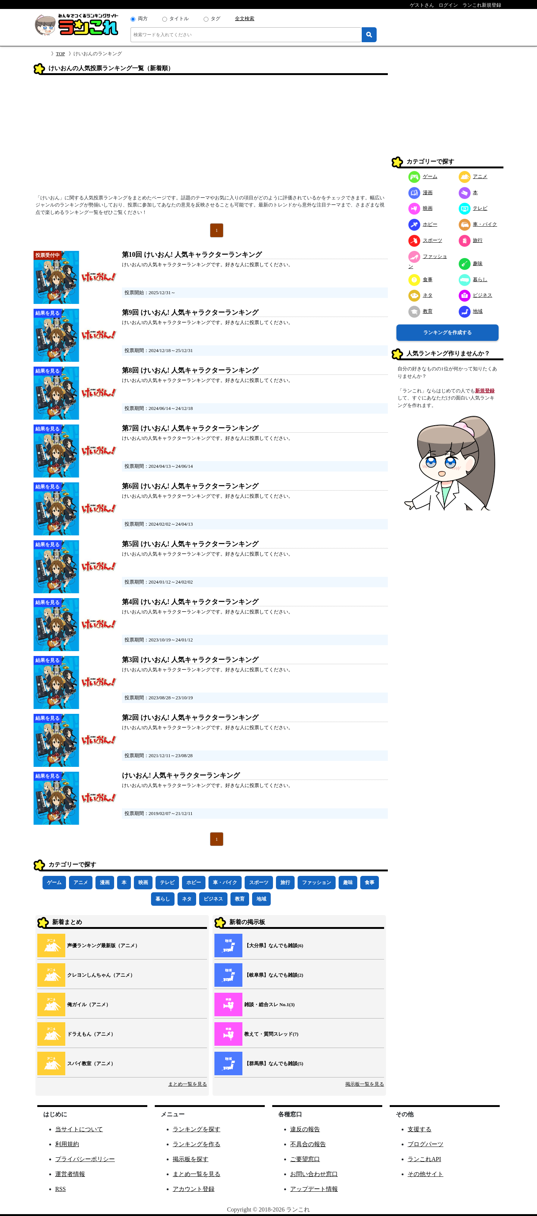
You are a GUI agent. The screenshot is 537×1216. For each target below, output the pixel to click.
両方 (143, 18)
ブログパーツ (425, 1144)
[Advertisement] (211, 137)
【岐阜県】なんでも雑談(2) (273, 975)
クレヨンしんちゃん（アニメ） (101, 975)
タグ (215, 18)
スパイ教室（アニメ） (91, 1063)
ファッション (316, 882)
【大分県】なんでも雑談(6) (273, 945)
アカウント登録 (193, 1189)
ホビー (193, 882)
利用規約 (67, 1144)
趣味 (348, 882)
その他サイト (425, 1174)
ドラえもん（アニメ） (91, 1034)
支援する (419, 1129)
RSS (60, 1189)
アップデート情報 (314, 1189)
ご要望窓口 (305, 1159)
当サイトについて (79, 1129)
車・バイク (225, 882)
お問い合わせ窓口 (314, 1174)
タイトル (179, 18)
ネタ (187, 899)
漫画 (105, 882)
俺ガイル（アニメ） (89, 1004)
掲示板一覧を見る (364, 1084)
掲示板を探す (190, 1159)
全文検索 (244, 18)
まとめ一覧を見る (187, 1084)
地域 (261, 899)
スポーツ (258, 882)
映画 (143, 882)
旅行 (285, 882)
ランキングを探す (196, 1129)
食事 (369, 882)
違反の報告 (305, 1129)
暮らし (163, 899)
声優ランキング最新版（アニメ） (103, 945)
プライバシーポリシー (85, 1159)
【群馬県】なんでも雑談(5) (273, 1063)
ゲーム (54, 882)
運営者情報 (70, 1174)
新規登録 (484, 391)
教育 (240, 899)
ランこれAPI (424, 1159)
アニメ (80, 882)
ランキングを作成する (447, 332)
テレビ (167, 882)
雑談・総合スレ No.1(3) (269, 1004)
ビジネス (213, 899)
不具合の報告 (308, 1144)
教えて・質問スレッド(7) (271, 1034)
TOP (60, 53)
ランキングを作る (196, 1144)
